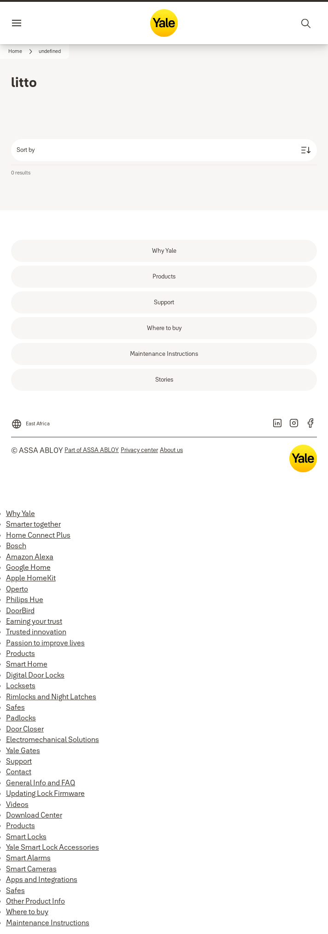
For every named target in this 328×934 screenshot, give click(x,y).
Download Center (34, 814)
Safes (15, 707)
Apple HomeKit (31, 577)
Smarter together (33, 523)
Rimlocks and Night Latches (51, 696)
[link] (21, 51)
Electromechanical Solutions (52, 739)
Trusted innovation (36, 631)
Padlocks (21, 717)
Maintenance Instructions (47, 922)
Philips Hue (24, 599)
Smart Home (26, 663)
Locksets (20, 685)
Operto (17, 588)
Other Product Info (35, 900)
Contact (18, 771)
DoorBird (20, 610)
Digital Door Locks (35, 674)
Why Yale (20, 513)
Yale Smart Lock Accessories (52, 847)
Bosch (16, 545)
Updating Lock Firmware (45, 793)
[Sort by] (164, 150)
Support (19, 761)
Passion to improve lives (45, 642)
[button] (50, 51)
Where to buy (27, 911)
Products (20, 653)
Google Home (28, 567)
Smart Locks (26, 836)
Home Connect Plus (38, 535)
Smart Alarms (28, 857)
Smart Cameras (31, 868)
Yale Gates (23, 750)
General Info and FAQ (40, 782)
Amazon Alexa (29, 556)
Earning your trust (34, 621)
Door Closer (25, 728)
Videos (17, 804)
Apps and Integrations (41, 879)
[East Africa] (30, 421)
